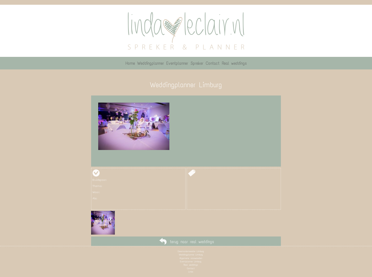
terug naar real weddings (192, 241)
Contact (191, 268)
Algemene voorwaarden (190, 258)
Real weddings (191, 264)
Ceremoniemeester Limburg (191, 251)
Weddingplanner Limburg (191, 254)
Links (190, 271)
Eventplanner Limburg (190, 261)
